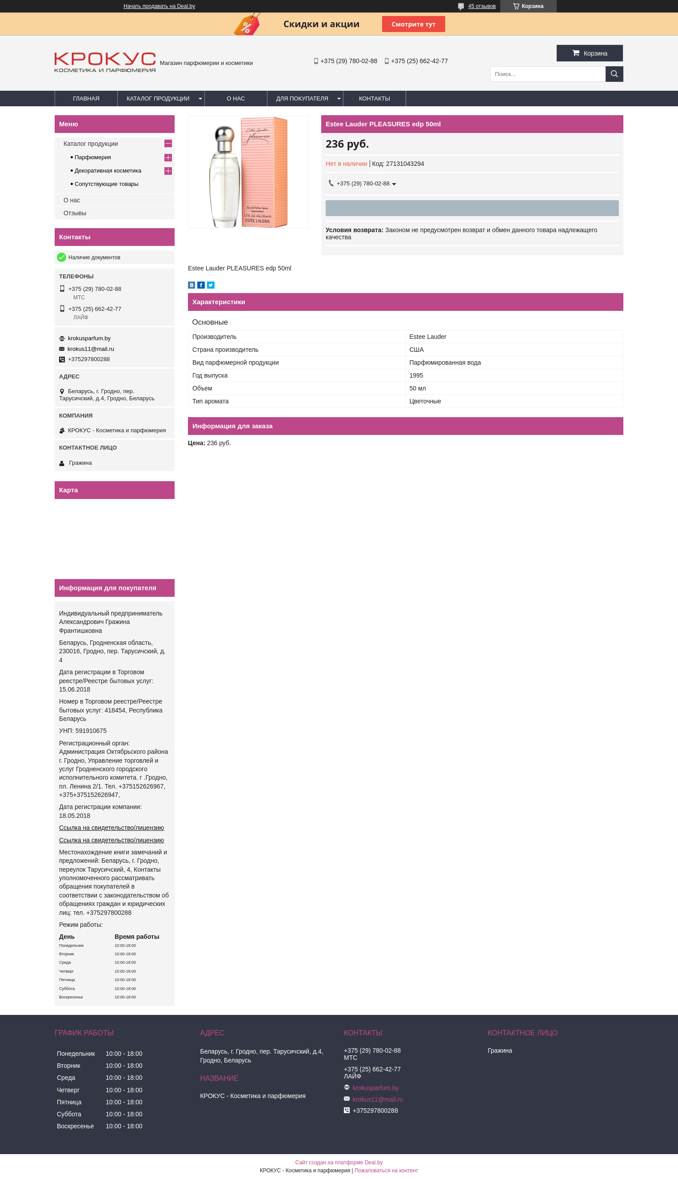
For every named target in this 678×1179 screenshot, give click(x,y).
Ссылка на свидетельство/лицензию (111, 827)
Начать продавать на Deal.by (159, 6)
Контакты (374, 98)
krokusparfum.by (89, 338)
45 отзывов (482, 6)
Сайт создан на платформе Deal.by (339, 1162)
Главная (86, 98)
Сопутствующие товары (107, 184)
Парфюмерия (93, 157)
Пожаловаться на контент (386, 1170)
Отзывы (75, 213)
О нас (236, 98)
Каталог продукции (158, 98)
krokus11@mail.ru (91, 349)
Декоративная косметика (108, 170)
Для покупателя (302, 98)
